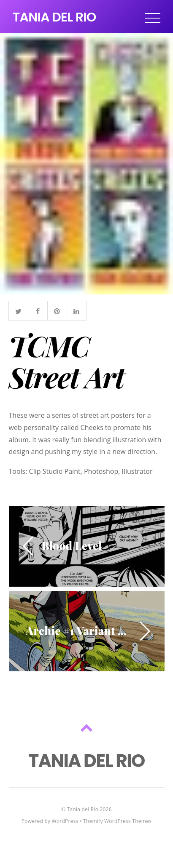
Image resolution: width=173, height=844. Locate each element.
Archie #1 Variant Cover (79, 630)
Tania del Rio (82, 809)
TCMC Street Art (66, 360)
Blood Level (72, 545)
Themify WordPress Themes (117, 821)
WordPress (65, 821)
